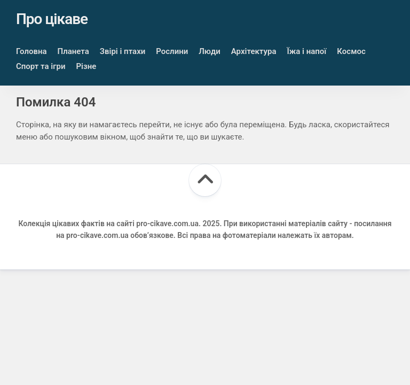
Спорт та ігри (40, 66)
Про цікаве (52, 19)
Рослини (172, 51)
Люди (209, 51)
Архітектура (254, 51)
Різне (86, 66)
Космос (351, 51)
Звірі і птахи (122, 51)
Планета (73, 51)
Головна (31, 51)
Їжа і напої (306, 51)
